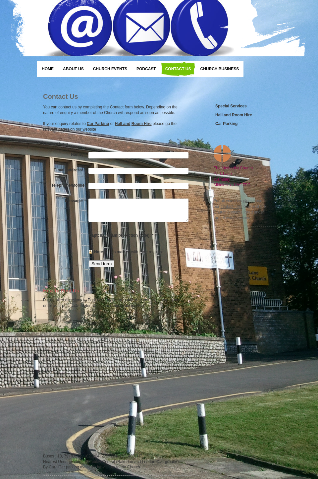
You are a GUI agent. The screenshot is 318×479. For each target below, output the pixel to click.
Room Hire (142, 123)
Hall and (123, 123)
